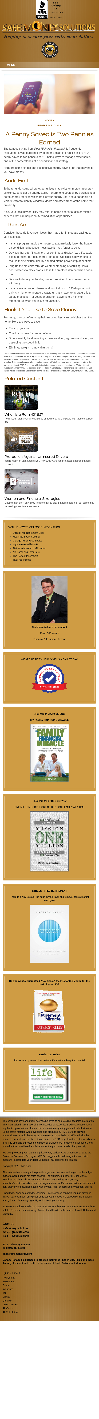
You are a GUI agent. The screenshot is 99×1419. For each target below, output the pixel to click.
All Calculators (10, 1312)
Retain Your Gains (49, 1054)
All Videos (8, 1308)
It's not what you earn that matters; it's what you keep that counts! (49, 1060)
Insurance (8, 1289)
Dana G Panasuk (49, 633)
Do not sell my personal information (57, 1159)
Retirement (8, 1277)
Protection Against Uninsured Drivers (36, 457)
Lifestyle (7, 1300)
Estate (6, 1285)
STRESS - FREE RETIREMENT (49, 890)
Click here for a (41, 801)
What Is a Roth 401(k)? (24, 415)
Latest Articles (10, 1304)
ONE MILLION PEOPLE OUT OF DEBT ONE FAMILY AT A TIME (49, 807)
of (65, 801)
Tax (4, 1292)
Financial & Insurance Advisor (49, 639)
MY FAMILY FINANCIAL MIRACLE (49, 720)
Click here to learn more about (49, 627)
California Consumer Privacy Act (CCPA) (24, 1156)
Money (6, 1296)
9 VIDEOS (59, 714)
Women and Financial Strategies (32, 499)
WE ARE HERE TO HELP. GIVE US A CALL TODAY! (49, 677)
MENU (10, 65)
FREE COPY (57, 801)
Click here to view (43, 714)
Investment (8, 1281)
